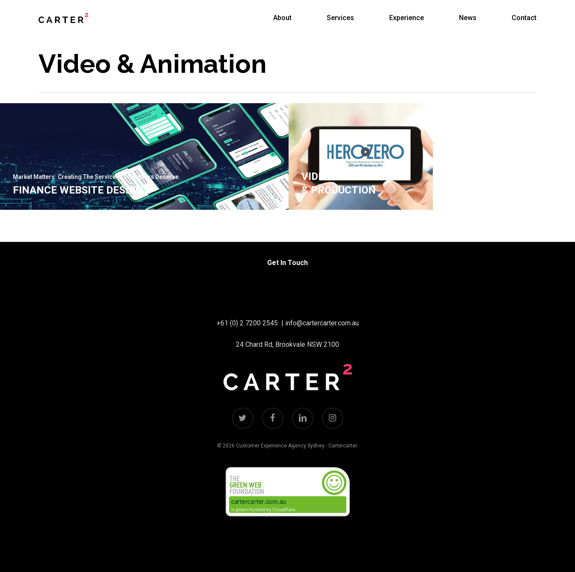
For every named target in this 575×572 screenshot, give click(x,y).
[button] (558, 4)
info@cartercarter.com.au (322, 323)
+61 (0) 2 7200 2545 (247, 323)
